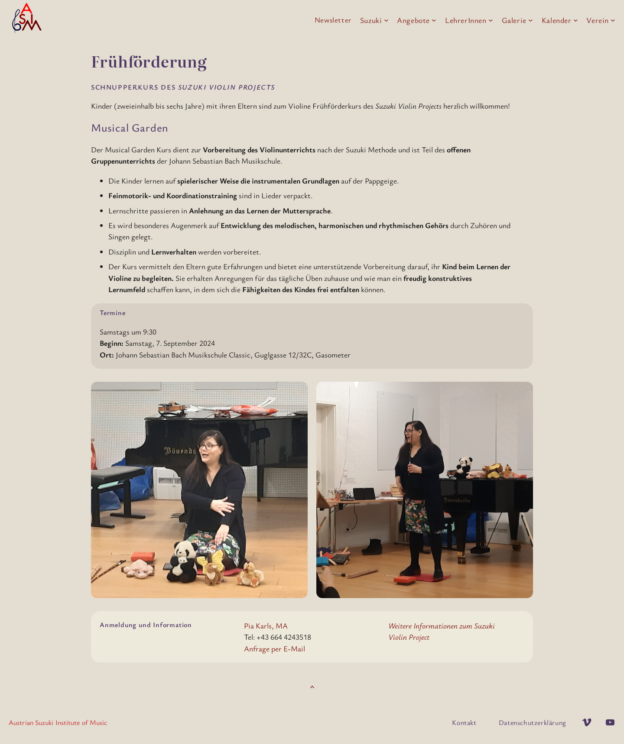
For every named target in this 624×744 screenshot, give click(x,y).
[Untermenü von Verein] (613, 20)
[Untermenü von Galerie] (530, 20)
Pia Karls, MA (266, 625)
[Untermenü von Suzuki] (386, 20)
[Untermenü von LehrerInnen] (490, 20)
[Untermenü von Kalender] (575, 20)
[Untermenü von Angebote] (434, 20)
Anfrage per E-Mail (274, 648)
